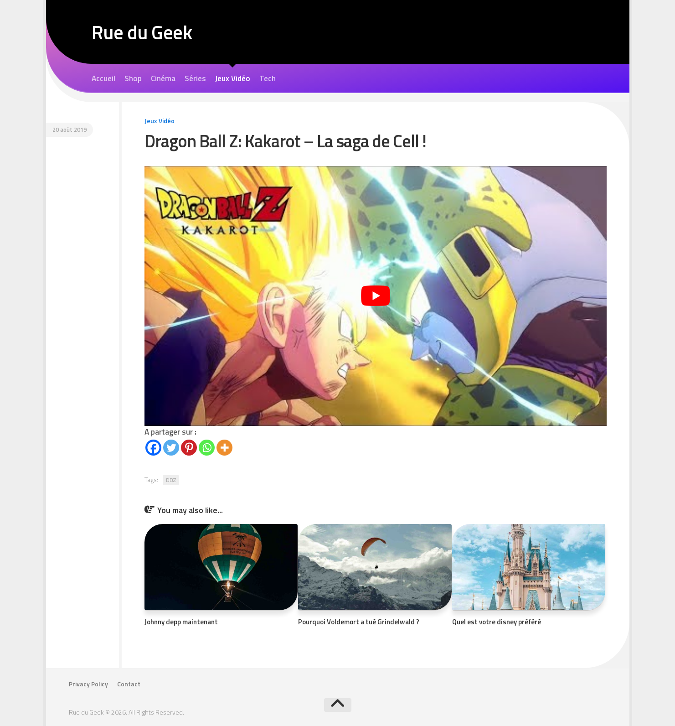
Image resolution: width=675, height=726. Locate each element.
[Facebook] (153, 448)
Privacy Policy (88, 684)
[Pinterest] (189, 448)
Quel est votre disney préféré (496, 622)
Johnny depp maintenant (181, 622)
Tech (267, 78)
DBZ (171, 480)
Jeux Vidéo (232, 78)
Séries (195, 78)
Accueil (103, 78)
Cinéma (163, 78)
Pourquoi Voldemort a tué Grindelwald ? (358, 622)
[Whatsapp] (207, 448)
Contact (128, 684)
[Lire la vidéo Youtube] (375, 296)
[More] (224, 448)
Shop (133, 78)
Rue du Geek (142, 32)
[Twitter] (171, 448)
